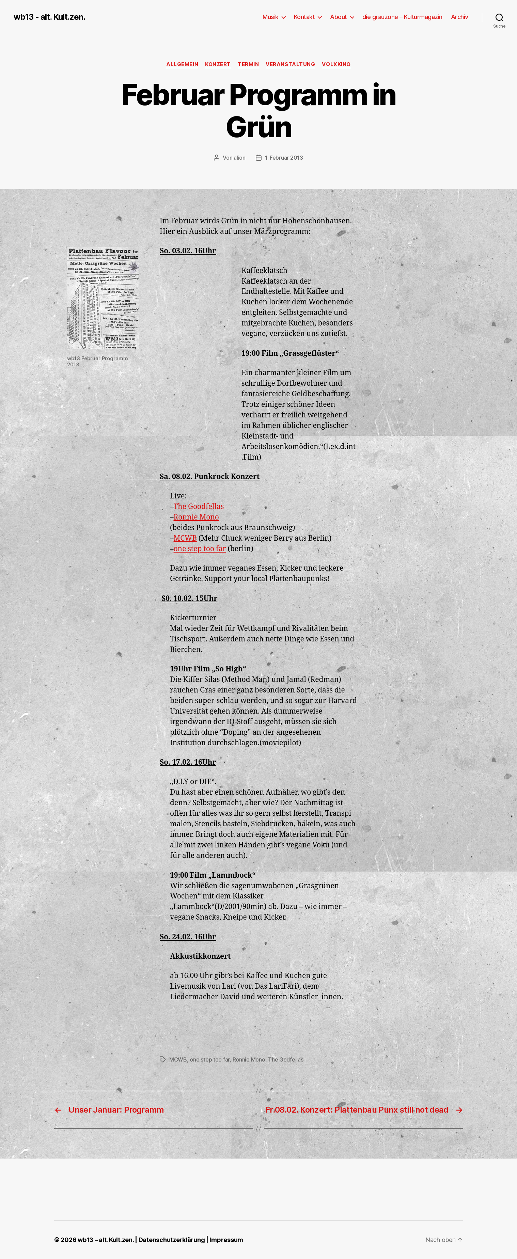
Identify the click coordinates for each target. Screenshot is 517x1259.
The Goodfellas (199, 506)
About (338, 16)
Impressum (226, 1239)
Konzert (218, 64)
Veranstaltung (290, 64)
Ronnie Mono (196, 517)
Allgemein (182, 64)
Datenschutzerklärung (172, 1239)
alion (240, 157)
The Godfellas (285, 1059)
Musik (271, 16)
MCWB (185, 538)
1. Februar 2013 (284, 157)
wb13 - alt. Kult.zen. (49, 17)
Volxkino (336, 64)
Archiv (459, 16)
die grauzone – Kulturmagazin (402, 16)
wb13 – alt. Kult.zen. (106, 1239)
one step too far (200, 549)
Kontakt (304, 16)
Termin (248, 64)
